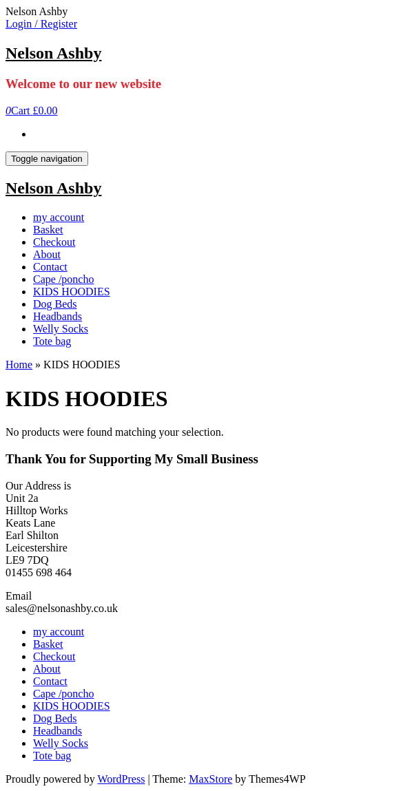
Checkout (54, 242)
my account (58, 217)
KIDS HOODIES (71, 291)
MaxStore (210, 779)
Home (19, 364)
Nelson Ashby (53, 53)
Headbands (57, 316)
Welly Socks (60, 329)
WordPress (121, 779)
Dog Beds (55, 304)
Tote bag (52, 341)
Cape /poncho (63, 279)
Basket (48, 229)
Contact (50, 267)
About (47, 254)
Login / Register (41, 24)
